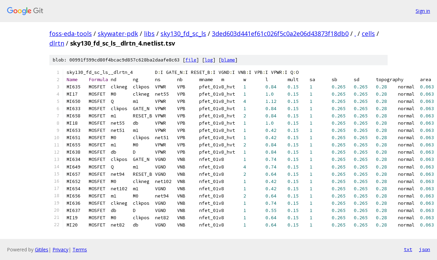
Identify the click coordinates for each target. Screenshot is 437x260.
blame (228, 60)
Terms (79, 249)
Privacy (60, 249)
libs (149, 33)
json (424, 249)
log (209, 60)
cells (368, 33)
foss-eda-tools (70, 33)
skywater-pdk (118, 33)
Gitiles (41, 249)
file (190, 60)
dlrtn (56, 43)
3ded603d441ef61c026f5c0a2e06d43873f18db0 (280, 33)
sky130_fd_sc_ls (183, 33)
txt (408, 249)
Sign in (423, 11)
